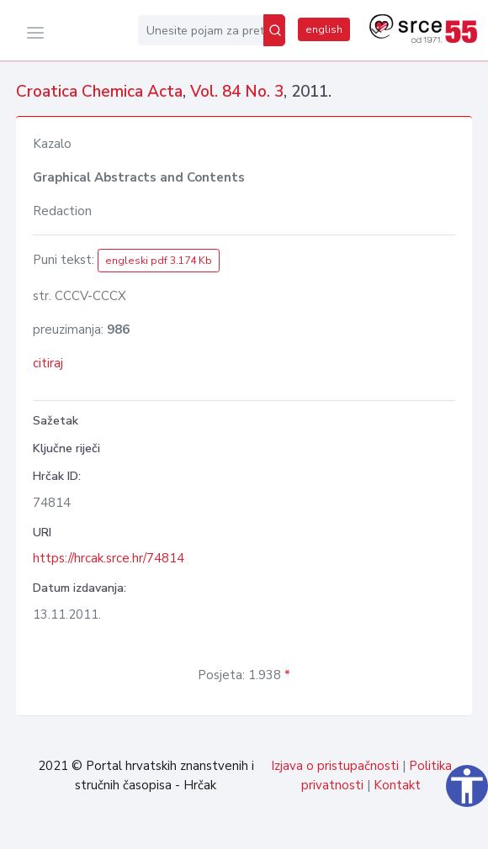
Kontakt (397, 785)
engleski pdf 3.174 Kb (158, 260)
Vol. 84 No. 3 (237, 92)
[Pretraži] (274, 30)
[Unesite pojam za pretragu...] (200, 30)
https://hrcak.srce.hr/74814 (108, 558)
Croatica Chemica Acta (99, 92)
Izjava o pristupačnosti (335, 765)
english (323, 29)
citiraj (48, 363)
